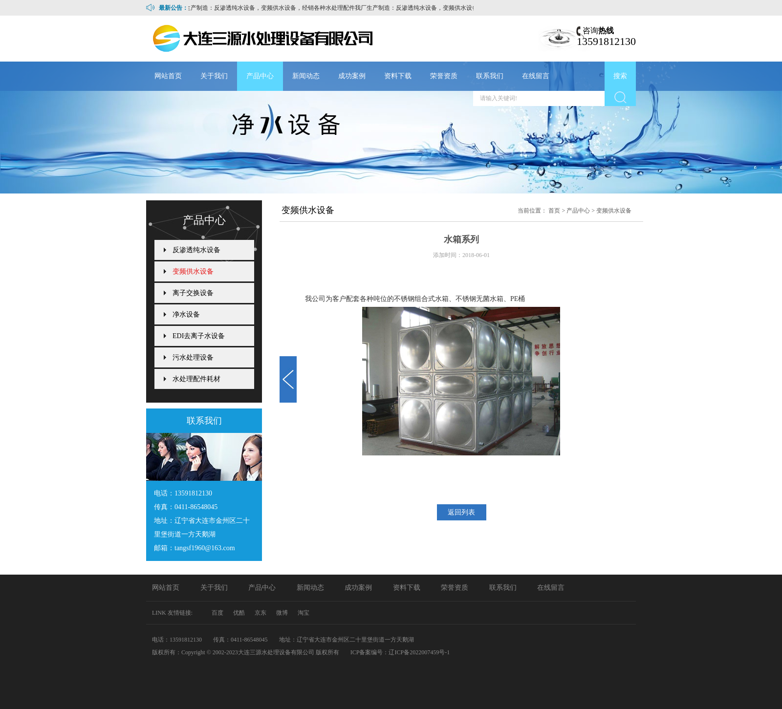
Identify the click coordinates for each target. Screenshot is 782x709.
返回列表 (461, 512)
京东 (260, 612)
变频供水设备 (613, 210)
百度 (217, 612)
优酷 (239, 612)
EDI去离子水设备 (199, 336)
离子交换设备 (193, 293)
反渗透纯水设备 (196, 250)
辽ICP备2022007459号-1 (419, 652)
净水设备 (186, 314)
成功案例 (352, 76)
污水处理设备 (193, 357)
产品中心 (260, 76)
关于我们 (214, 76)
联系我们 (489, 76)
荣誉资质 (443, 76)
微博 (282, 612)
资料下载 (398, 76)
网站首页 (168, 76)
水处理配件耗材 (196, 379)
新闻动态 (306, 76)
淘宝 (303, 612)
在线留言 (535, 76)
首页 (554, 210)
